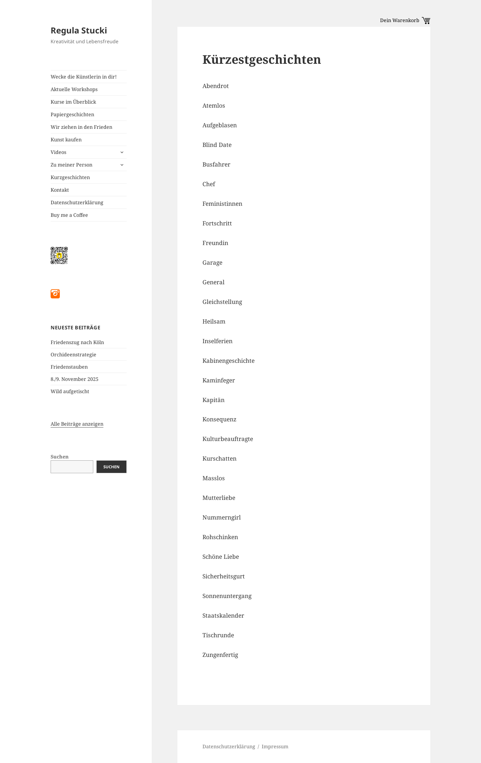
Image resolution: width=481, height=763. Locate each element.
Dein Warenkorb (405, 20)
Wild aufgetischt (70, 391)
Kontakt (60, 189)
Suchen (60, 456)
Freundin (215, 243)
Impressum (275, 746)
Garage (212, 262)
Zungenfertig (220, 655)
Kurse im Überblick (73, 101)
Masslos (213, 478)
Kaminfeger (218, 380)
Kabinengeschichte (228, 361)
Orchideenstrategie (73, 354)
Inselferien (217, 341)
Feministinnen (222, 204)
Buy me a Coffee (69, 215)
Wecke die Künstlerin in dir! (84, 76)
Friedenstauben (69, 366)
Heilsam (213, 321)
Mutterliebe (218, 498)
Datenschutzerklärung (77, 202)
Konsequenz (219, 419)
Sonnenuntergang (227, 596)
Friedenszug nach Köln (77, 342)
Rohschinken (220, 537)
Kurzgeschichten (70, 177)
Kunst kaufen (66, 139)
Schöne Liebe (220, 557)
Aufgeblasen (219, 125)
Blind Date (217, 145)
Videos (58, 152)
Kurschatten (219, 458)
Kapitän (213, 400)
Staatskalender (223, 615)
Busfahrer (216, 164)
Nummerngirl (221, 517)
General (213, 282)
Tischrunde (218, 635)
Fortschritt (217, 223)
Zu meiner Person (71, 164)
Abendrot (215, 86)
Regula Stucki (79, 30)
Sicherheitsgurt (223, 576)
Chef (208, 184)
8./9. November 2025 (74, 379)
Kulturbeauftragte (227, 439)
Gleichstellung (222, 302)
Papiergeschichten (72, 114)
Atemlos (213, 105)
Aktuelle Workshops (74, 89)
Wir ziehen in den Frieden (81, 127)
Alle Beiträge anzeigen (77, 423)
